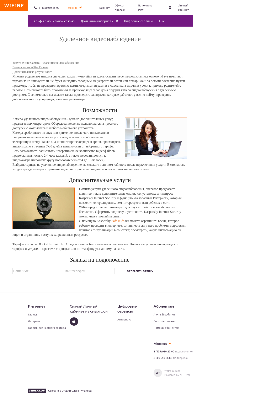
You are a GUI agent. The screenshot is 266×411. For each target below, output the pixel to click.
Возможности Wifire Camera (30, 67)
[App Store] (74, 321)
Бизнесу (104, 8)
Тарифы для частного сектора (47, 328)
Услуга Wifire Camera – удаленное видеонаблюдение (45, 62)
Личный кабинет (164, 314)
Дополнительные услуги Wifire (32, 72)
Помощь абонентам (166, 328)
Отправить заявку (140, 271)
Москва (160, 344)
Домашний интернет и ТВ (99, 21)
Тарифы (33, 314)
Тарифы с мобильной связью (53, 21)
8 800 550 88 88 (163, 358)
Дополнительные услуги (100, 180)
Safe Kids (117, 221)
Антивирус (124, 319)
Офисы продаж (120, 8)
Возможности (99, 110)
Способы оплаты (164, 321)
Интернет (34, 321)
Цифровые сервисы (138, 21)
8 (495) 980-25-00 (164, 351)
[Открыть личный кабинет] (181, 7)
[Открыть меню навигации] (163, 20)
